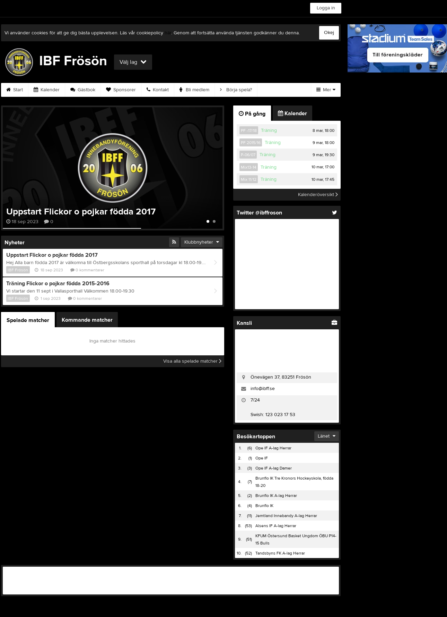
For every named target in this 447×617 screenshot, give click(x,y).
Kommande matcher (87, 319)
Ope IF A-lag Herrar (273, 448)
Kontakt (158, 90)
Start (14, 90)
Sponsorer (121, 90)
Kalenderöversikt (318, 195)
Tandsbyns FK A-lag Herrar (280, 553)
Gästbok (82, 90)
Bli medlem (194, 90)
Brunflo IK (264, 505)
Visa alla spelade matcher (192, 361)
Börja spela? (236, 90)
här (168, 33)
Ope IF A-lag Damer (273, 468)
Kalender (47, 90)
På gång (252, 113)
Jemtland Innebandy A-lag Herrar (286, 515)
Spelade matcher (28, 320)
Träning (269, 130)
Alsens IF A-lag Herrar (275, 526)
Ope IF (261, 458)
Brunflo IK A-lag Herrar (276, 495)
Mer (325, 90)
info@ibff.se (263, 389)
